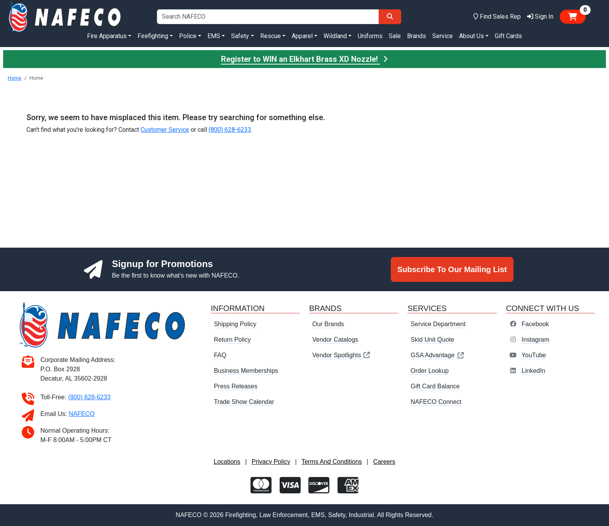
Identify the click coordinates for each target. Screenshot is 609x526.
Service (442, 36)
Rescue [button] (270, 36)
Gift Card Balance (435, 386)
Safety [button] (240, 36)
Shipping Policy (235, 324)
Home (14, 78)
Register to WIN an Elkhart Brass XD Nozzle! (304, 59)
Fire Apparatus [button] (107, 36)
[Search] (390, 16)
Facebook (535, 324)
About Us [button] (471, 36)
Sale (395, 36)
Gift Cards (508, 36)
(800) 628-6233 (230, 129)
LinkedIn (533, 370)
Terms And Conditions (331, 461)
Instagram (535, 339)
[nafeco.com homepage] (65, 16)
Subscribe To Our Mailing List (452, 269)
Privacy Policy (271, 461)
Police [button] (188, 36)
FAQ (220, 355)
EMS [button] (213, 36)
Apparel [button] (302, 36)
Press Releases (236, 386)
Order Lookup (430, 370)
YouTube (534, 355)
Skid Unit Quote (432, 339)
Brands (416, 36)
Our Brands (328, 324)
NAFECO (82, 414)
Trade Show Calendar (244, 401)
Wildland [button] (335, 36)
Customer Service (165, 129)
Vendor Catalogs (335, 339)
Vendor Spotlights (341, 355)
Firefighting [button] (152, 36)
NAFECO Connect (436, 401)
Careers (384, 461)
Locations (227, 461)
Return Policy (232, 339)
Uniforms (370, 36)
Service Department (438, 324)
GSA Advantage (438, 355)
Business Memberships (246, 370)
